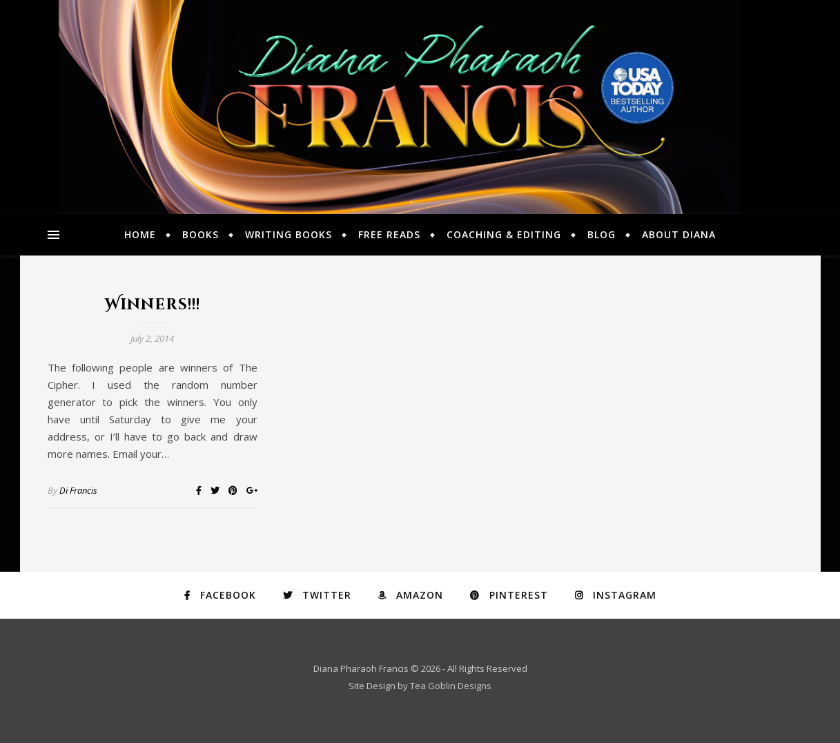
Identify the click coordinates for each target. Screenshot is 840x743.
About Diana (679, 234)
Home (140, 234)
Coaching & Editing (504, 234)
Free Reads (389, 234)
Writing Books (288, 234)
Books (200, 234)
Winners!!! (152, 305)
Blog (601, 234)
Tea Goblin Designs (450, 685)
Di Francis (78, 490)
